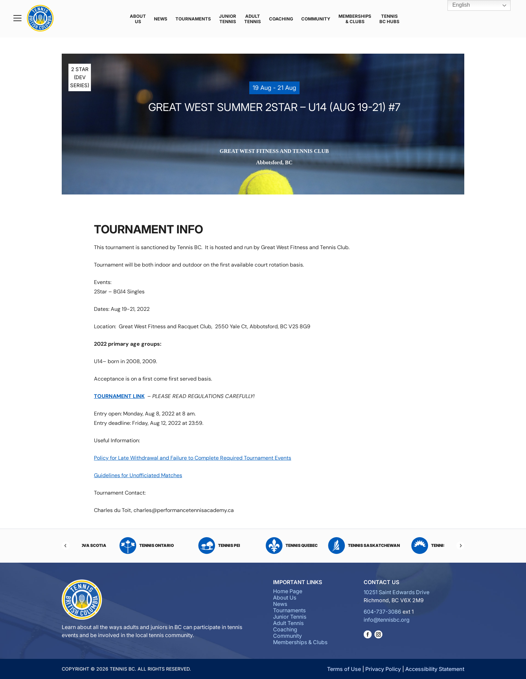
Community (315, 18)
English (456, 5)
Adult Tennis (252, 18)
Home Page (287, 591)
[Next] (460, 546)
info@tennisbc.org (387, 619)
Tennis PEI (263, 545)
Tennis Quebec (336, 545)
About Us (138, 18)
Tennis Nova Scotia (118, 545)
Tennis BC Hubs (389, 18)
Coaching (281, 18)
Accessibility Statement (434, 669)
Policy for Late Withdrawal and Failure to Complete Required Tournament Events (192, 457)
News (160, 18)
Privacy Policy (383, 669)
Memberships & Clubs (354, 18)
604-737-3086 (382, 611)
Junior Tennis (227, 18)
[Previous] (66, 546)
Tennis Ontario (190, 545)
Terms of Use (344, 669)
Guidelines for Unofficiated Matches (138, 475)
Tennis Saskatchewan (408, 545)
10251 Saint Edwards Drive (396, 592)
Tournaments (193, 18)
